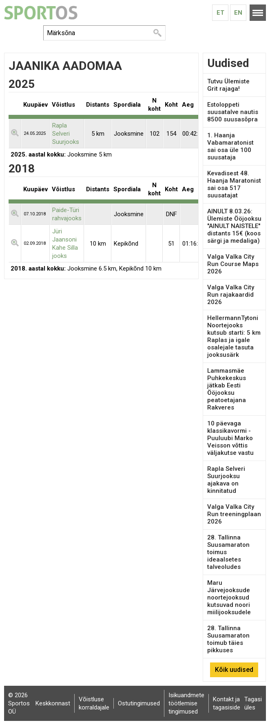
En (238, 12)
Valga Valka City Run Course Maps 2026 (233, 264)
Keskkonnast (52, 703)
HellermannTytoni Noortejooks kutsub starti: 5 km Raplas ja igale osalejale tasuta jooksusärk (234, 336)
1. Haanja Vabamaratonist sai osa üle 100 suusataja (230, 146)
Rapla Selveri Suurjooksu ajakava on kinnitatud (226, 480)
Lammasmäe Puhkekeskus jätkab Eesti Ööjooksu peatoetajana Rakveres (226, 389)
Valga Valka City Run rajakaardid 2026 (230, 295)
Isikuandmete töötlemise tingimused (186, 703)
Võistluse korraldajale (94, 703)
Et (220, 12)
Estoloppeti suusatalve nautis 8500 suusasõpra (232, 112)
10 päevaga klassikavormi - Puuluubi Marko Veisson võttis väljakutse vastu (230, 438)
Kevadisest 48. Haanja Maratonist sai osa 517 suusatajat (234, 184)
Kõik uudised (234, 670)
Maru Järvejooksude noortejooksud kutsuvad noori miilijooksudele (229, 597)
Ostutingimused (139, 703)
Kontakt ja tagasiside (226, 703)
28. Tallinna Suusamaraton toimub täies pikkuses (228, 639)
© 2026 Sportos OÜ (19, 703)
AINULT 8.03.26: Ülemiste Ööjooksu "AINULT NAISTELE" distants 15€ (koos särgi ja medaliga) (234, 226)
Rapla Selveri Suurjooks (65, 133)
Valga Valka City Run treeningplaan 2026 (234, 514)
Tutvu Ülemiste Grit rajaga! (228, 85)
